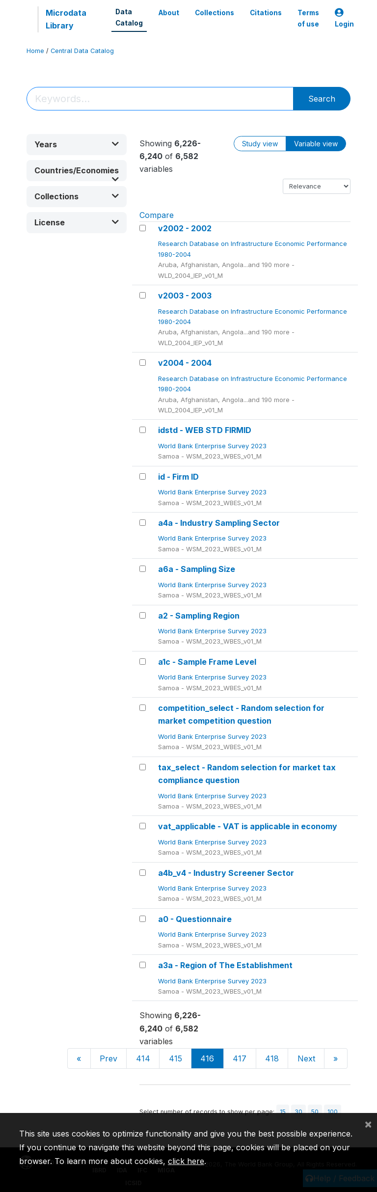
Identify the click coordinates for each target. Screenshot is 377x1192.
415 (175, 1058)
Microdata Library (66, 19)
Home (35, 50)
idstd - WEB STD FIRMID (204, 430)
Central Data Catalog (82, 50)
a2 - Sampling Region (199, 616)
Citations (266, 13)
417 (239, 1058)
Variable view (316, 143)
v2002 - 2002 (185, 228)
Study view (260, 143)
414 (143, 1058)
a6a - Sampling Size (196, 569)
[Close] (368, 1124)
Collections (214, 13)
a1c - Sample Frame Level (207, 662)
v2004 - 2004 (185, 363)
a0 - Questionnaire (195, 919)
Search (321, 99)
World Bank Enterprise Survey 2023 (213, 446)
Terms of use (308, 18)
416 (207, 1058)
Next (306, 1058)
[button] (76, 144)
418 (272, 1058)
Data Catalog (129, 17)
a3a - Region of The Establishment (225, 965)
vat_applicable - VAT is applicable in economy (247, 826)
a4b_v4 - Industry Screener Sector (226, 873)
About (169, 13)
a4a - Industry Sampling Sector (219, 523)
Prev (108, 1058)
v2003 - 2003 (185, 295)
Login (344, 18)
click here (186, 1161)
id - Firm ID (178, 477)
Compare (156, 215)
